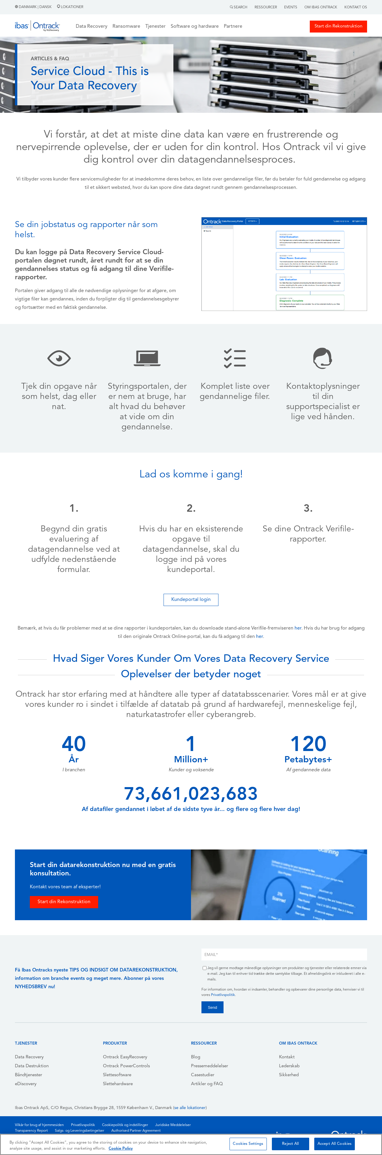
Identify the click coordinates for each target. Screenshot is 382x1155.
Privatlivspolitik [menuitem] (83, 1125)
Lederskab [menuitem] (289, 1066)
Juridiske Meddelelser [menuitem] (173, 1125)
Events (290, 7)
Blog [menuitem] (195, 1057)
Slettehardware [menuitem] (118, 1084)
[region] (191, 1144)
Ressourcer (266, 7)
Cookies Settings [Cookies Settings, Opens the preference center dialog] (248, 1144)
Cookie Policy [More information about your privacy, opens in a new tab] (121, 1149)
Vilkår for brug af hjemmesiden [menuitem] (39, 1125)
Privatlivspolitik (223, 995)
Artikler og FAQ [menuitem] (207, 1084)
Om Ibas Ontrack (320, 7)
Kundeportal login (191, 599)
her (298, 628)
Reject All (290, 1144)
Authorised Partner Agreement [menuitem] (136, 1131)
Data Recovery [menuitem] (29, 1057)
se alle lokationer (190, 1108)
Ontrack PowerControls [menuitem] (126, 1066)
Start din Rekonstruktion (338, 26)
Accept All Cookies (335, 1144)
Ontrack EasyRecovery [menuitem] (125, 1057)
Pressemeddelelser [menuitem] (209, 1066)
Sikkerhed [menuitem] (289, 1075)
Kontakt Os (355, 7)
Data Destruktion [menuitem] (32, 1066)
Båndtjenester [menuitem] (28, 1075)
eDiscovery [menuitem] (25, 1084)
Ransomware (126, 26)
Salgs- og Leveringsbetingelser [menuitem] (79, 1131)
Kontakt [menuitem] (287, 1057)
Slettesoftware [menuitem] (117, 1075)
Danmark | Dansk (34, 7)
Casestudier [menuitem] (202, 1075)
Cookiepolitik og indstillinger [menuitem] (125, 1125)
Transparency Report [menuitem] (31, 1131)
